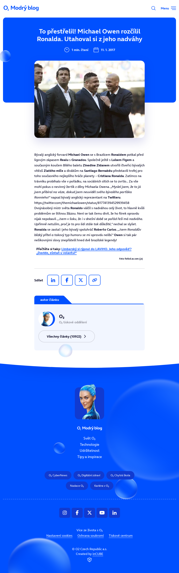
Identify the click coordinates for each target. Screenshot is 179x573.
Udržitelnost (90, 450)
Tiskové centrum (121, 535)
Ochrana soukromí (90, 535)
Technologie (89, 444)
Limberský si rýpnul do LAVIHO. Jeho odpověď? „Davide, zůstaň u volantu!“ (83, 251)
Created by (89, 557)
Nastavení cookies (59, 535)
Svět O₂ (89, 438)
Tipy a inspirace (89, 457)
